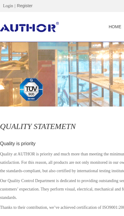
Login (8, 6)
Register (24, 5)
